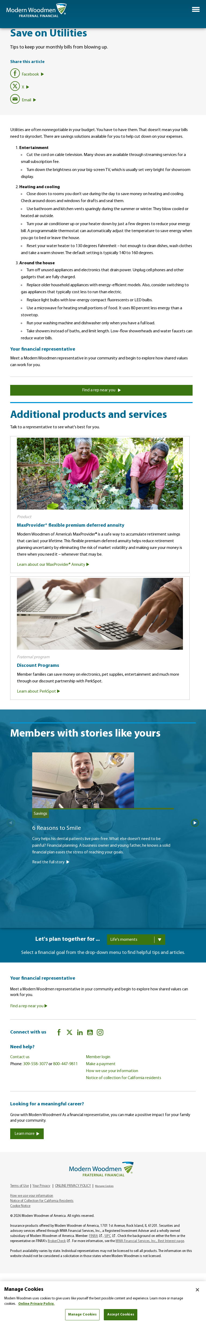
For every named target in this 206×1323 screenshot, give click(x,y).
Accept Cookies (120, 1314)
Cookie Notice (20, 1206)
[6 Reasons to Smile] (103, 835)
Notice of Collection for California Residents (41, 1201)
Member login (98, 1057)
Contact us (20, 1057)
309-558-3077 (35, 1064)
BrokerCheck (57, 1241)
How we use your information (112, 1071)
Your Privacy (41, 1186)
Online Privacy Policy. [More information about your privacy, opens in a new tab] (36, 1304)
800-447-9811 (65, 1064)
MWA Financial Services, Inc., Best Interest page (150, 1241)
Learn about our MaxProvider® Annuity (53, 565)
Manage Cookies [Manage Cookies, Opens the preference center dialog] (82, 1314)
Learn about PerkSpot (38, 691)
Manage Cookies (104, 1186)
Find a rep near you (101, 390)
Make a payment (101, 1064)
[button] (196, 9)
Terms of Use (19, 1186)
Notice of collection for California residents (123, 1078)
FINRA (93, 1236)
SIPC (107, 1236)
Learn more (26, 1134)
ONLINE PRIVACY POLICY (73, 1186)
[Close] (197, 1290)
